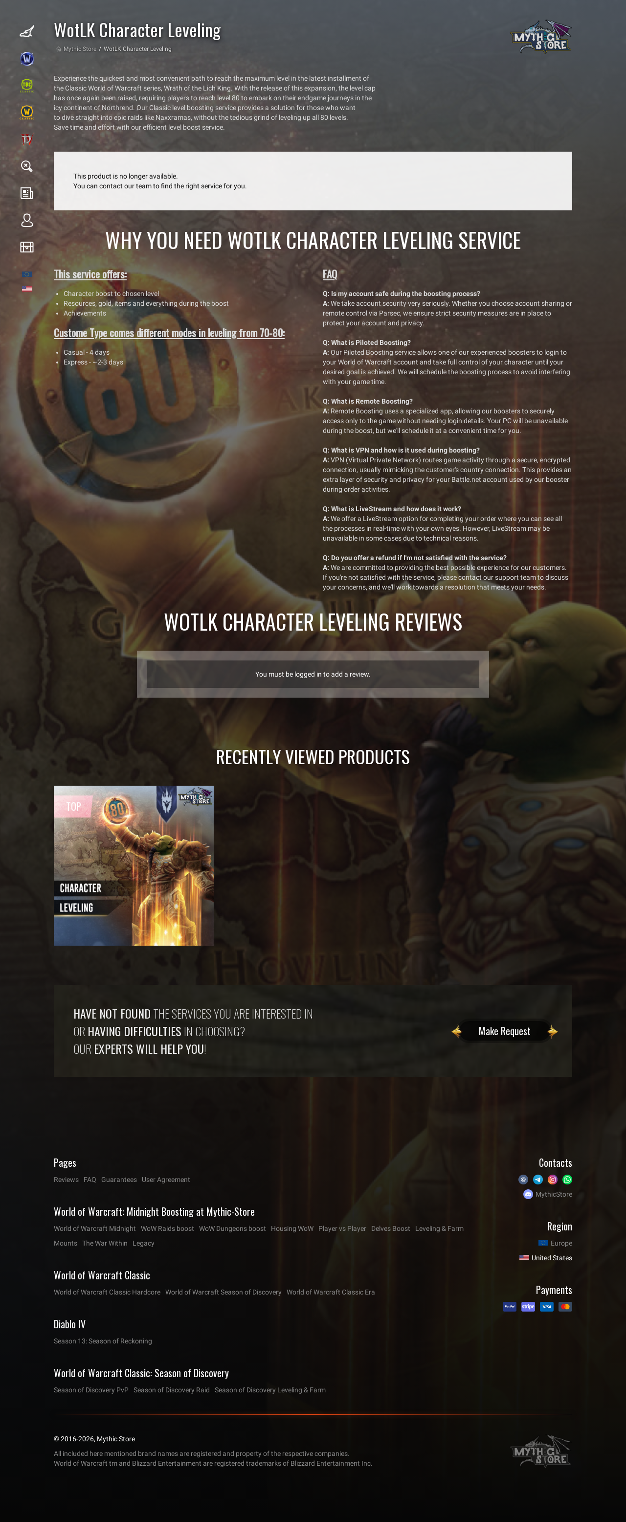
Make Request (505, 1030)
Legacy (144, 1243)
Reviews (66, 1179)
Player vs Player (342, 1228)
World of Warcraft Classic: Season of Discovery (141, 1372)
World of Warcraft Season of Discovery (223, 1292)
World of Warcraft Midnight (95, 1228)
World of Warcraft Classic (102, 1275)
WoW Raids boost (167, 1228)
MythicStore (554, 1194)
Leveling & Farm (439, 1228)
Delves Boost (390, 1228)
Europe (561, 1243)
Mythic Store (80, 48)
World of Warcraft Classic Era (331, 1292)
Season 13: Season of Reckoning (103, 1341)
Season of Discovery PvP (91, 1390)
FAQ (90, 1179)
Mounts (65, 1243)
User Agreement (166, 1179)
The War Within (105, 1243)
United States (552, 1258)
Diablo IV (70, 1324)
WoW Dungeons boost (232, 1228)
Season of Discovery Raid (172, 1390)
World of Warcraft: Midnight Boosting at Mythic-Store (154, 1211)
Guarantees (119, 1179)
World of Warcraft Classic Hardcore (107, 1292)
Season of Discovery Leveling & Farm (270, 1390)
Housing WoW (292, 1228)
